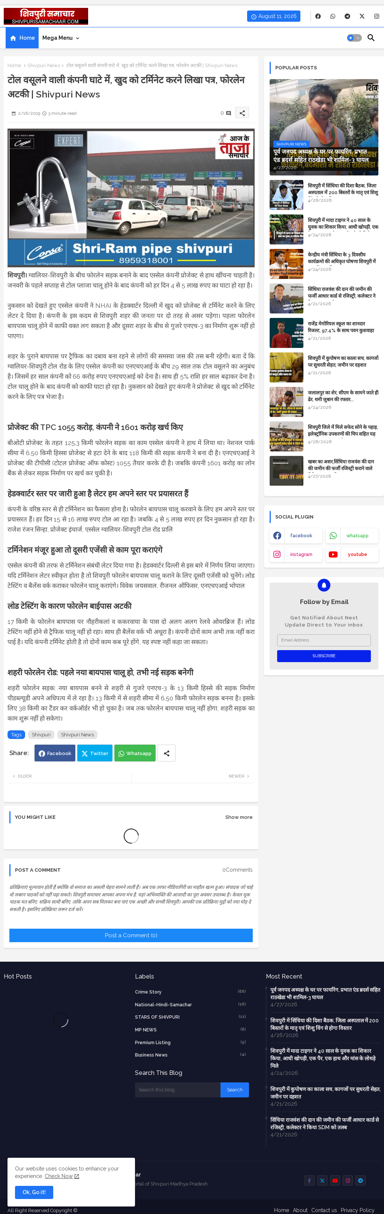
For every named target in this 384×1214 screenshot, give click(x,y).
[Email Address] (324, 640)
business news (190, 1055)
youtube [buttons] (357, 554)
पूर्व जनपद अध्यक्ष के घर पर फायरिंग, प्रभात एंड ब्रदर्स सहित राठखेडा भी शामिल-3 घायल (325, 993)
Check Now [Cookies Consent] (59, 1176)
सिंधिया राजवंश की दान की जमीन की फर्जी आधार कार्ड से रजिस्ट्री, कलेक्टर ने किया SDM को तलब (341, 296)
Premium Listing (190, 1042)
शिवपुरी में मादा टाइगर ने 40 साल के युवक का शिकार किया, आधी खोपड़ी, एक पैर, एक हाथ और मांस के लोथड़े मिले (343, 227)
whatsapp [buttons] (357, 535)
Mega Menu (57, 38)
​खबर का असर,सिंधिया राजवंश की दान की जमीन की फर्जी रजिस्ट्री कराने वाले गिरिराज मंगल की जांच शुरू (341, 468)
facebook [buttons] (301, 535)
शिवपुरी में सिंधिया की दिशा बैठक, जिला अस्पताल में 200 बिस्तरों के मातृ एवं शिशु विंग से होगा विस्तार (343, 192)
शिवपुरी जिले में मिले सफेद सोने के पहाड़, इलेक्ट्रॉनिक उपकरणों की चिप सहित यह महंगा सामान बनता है (343, 434)
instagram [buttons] (301, 554)
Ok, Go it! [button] (34, 1192)
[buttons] (318, 16)
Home (27, 38)
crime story (190, 992)
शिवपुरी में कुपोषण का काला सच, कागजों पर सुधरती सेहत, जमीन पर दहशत (343, 361)
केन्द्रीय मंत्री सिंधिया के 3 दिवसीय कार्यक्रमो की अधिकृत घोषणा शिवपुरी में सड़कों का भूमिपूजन (342, 261)
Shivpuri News (43, 65)
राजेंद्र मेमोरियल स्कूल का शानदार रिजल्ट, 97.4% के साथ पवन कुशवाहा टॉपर (341, 330)
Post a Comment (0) (131, 935)
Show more (239, 817)
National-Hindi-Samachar (190, 1004)
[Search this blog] (177, 1089)
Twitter (99, 753)
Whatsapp (139, 753)
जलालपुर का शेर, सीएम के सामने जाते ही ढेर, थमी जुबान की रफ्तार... (343, 396)
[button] (354, 38)
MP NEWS (190, 1030)
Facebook (59, 753)
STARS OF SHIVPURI (190, 1017)
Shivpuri (41, 734)
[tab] (22, 37)
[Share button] (167, 753)
